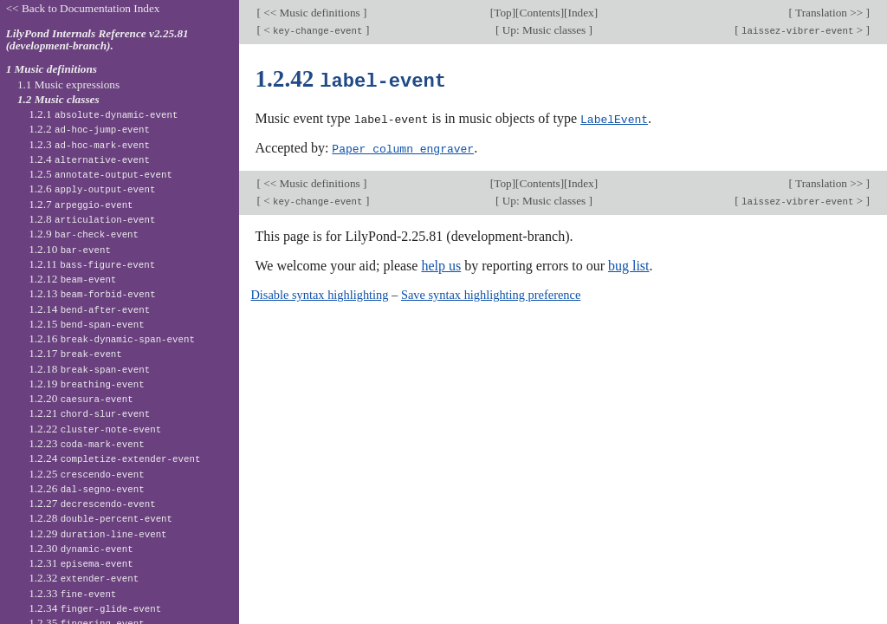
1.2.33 (72, 593)
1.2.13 (92, 293)
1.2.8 (92, 218)
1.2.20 (81, 398)
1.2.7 (81, 204)
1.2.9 (84, 233)
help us (441, 264)
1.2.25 (87, 473)
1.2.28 (100, 517)
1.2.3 (89, 144)
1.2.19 (87, 383)
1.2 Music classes (58, 99)
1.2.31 (81, 562)
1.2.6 (92, 188)
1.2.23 (87, 443)
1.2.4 (89, 159)
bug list (629, 264)
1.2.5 (100, 173)
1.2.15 (87, 323)
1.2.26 (87, 488)
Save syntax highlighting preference (490, 293)
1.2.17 (75, 353)
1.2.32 (84, 577)
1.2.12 (72, 278)
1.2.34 (95, 607)
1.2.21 (89, 412)
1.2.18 (89, 368)
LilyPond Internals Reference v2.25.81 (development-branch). (97, 40)
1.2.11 (92, 263)
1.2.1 (103, 113)
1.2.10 (70, 249)
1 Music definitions (51, 68)
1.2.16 (112, 338)
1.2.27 (92, 503)
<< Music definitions (312, 12)
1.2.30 (81, 548)
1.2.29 (97, 533)
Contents (540, 12)
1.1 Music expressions (68, 84)
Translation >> (829, 12)
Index (581, 12)
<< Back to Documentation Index (83, 8)
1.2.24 (114, 458)
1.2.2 (89, 128)
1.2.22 (95, 428)
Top (502, 12)
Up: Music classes (543, 29)
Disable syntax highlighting (319, 293)
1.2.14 (89, 308)
